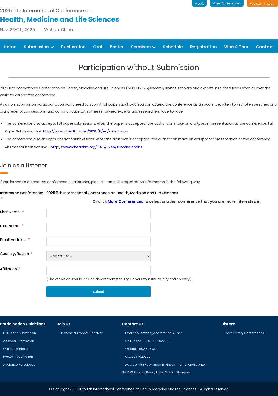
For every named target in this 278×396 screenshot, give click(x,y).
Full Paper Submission (19, 333)
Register (256, 3)
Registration (203, 47)
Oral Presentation (16, 349)
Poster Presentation (18, 356)
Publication (73, 47)
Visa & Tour (236, 47)
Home (10, 47)
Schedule (173, 47)
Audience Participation (20, 364)
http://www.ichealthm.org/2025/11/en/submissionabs (96, 147)
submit (98, 291)
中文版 (199, 3)
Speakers (143, 47)
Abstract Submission (18, 341)
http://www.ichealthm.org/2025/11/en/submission (85, 131)
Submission (39, 47)
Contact (265, 47)
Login (271, 3)
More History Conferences (244, 333)
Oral (97, 47)
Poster (116, 47)
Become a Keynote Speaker (81, 333)
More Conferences (226, 3)
